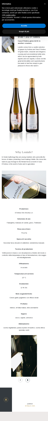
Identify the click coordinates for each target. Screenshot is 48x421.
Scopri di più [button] (24, 31)
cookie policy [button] (10, 15)
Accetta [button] (24, 26)
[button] (6, 399)
